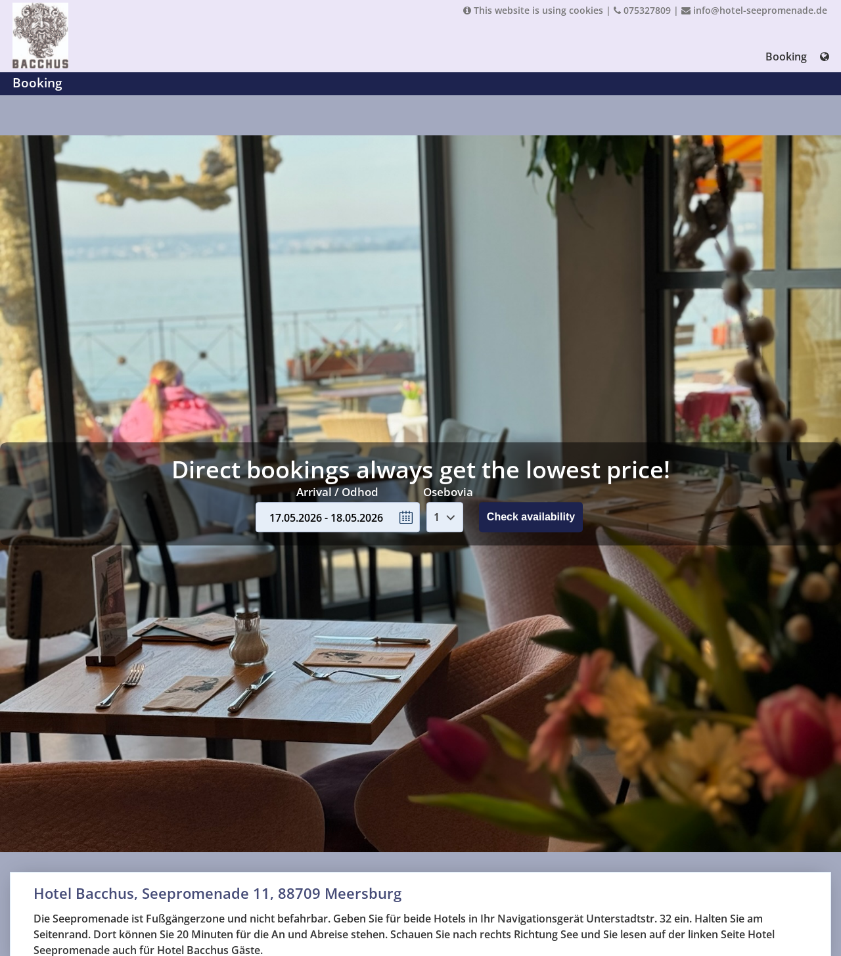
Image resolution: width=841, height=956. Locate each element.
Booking (786, 56)
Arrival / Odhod (337, 491)
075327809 (642, 10)
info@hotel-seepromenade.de (754, 10)
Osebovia (448, 491)
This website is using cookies (533, 10)
